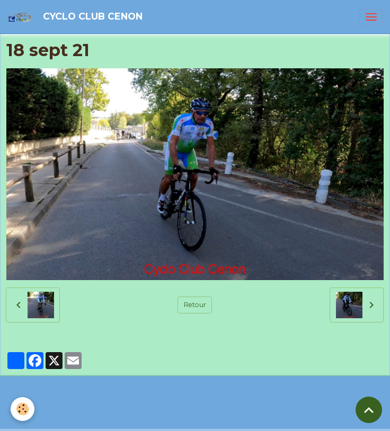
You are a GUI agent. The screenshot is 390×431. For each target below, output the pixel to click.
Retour (195, 305)
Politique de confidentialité (160, 419)
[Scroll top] (369, 410)
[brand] (76, 16)
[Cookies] (22, 409)
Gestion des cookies (241, 419)
